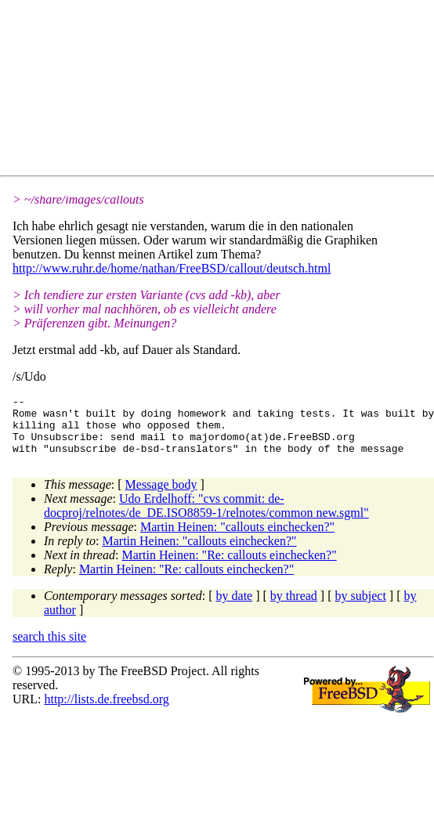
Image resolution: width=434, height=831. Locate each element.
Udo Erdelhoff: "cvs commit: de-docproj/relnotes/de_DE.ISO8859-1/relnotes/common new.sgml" (206, 517)
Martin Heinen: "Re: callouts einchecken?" (228, 566)
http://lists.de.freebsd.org (106, 710)
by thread (293, 607)
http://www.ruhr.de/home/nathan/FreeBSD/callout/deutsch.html (172, 268)
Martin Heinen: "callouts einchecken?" (237, 538)
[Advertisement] (156, 91)
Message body (161, 496)
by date (234, 607)
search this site (49, 648)
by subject (360, 607)
